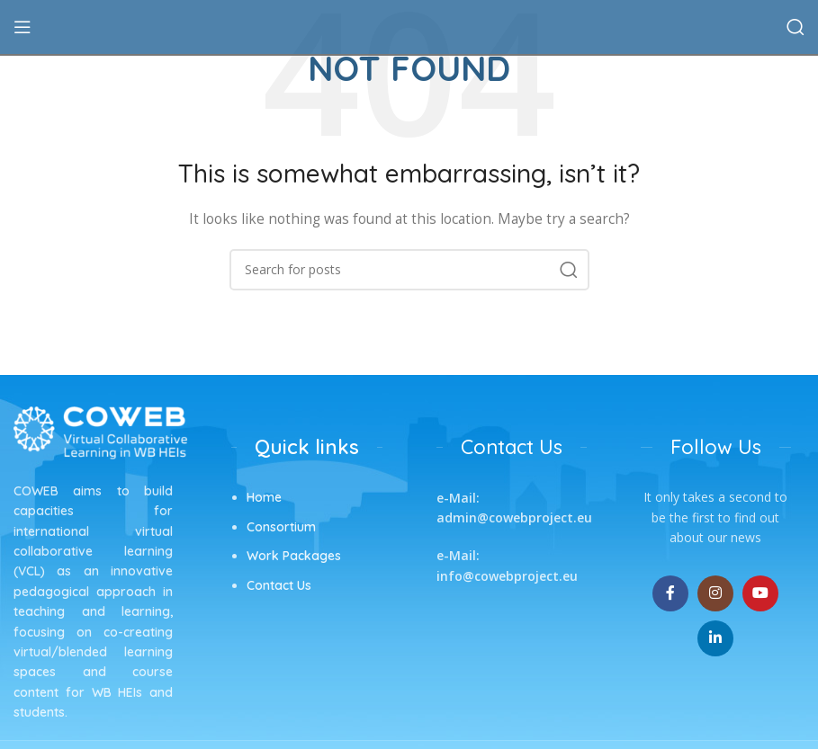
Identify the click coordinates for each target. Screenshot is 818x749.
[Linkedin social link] (715, 638)
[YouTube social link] (760, 593)
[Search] (796, 27)
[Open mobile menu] (22, 27)
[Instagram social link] (715, 593)
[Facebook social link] (670, 593)
